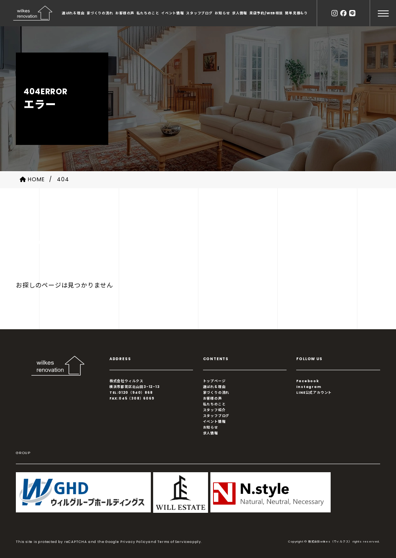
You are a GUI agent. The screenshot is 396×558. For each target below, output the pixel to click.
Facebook (307, 381)
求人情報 (239, 13)
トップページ (214, 381)
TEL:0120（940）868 (131, 392)
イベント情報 (172, 13)
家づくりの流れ (100, 13)
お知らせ (222, 13)
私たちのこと (148, 13)
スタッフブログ (199, 13)
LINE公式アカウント (314, 392)
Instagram (308, 386)
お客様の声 (124, 13)
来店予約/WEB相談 (266, 13)
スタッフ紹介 (214, 410)
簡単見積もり (296, 13)
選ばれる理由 (73, 13)
